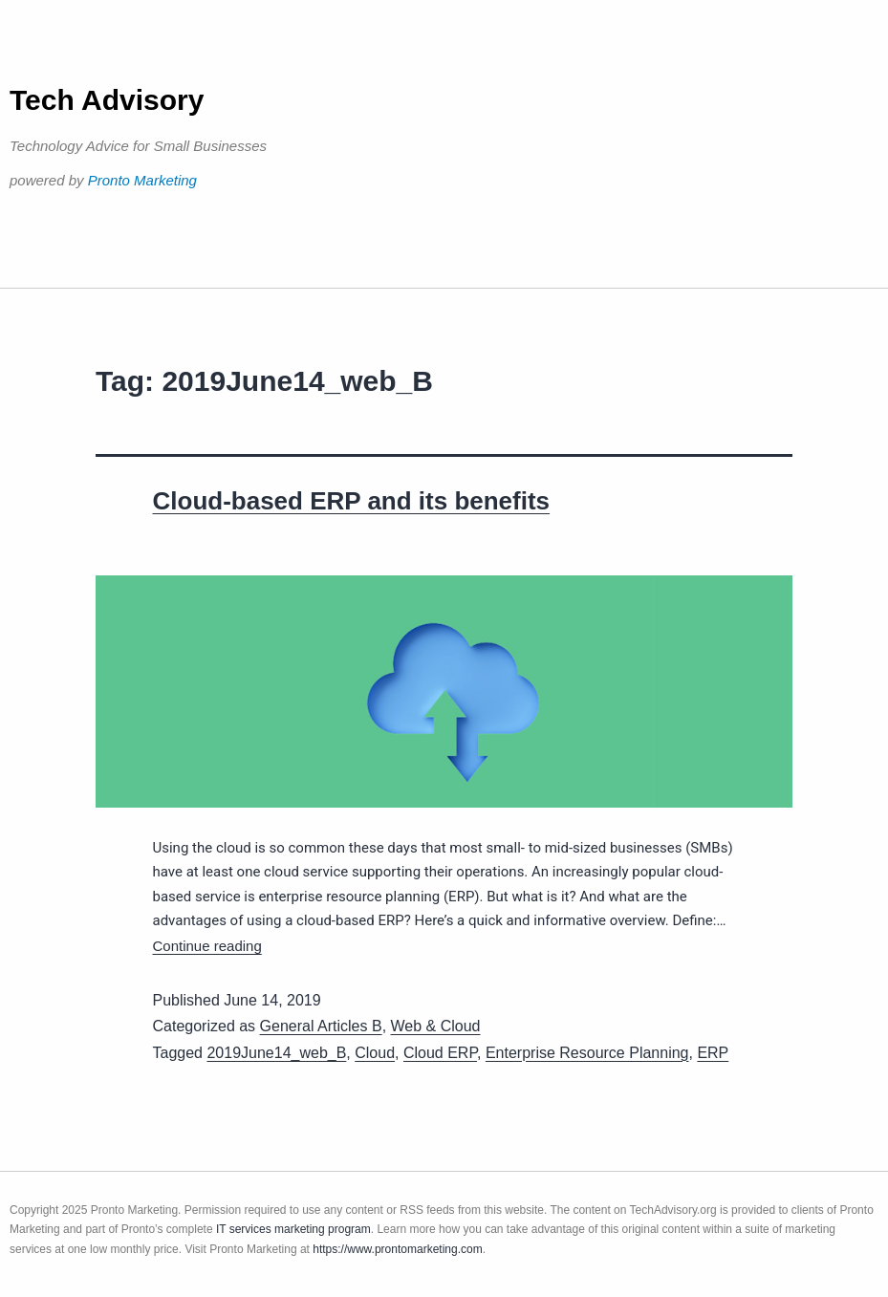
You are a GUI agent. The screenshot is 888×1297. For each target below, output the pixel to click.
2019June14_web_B (276, 1053)
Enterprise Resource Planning (587, 1053)
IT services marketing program (293, 1229)
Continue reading (207, 946)
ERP (712, 1053)
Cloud (375, 1053)
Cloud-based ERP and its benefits (352, 500)
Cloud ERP (440, 1053)
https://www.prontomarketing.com (397, 1249)
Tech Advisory (107, 100)
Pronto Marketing (142, 180)
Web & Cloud (436, 1026)
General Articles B (321, 1026)
